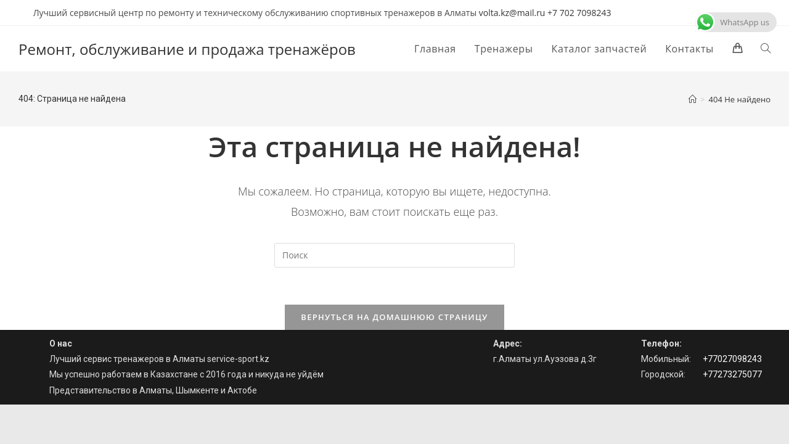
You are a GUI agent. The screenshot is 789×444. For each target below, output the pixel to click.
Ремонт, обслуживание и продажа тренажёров (187, 49)
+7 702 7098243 (579, 12)
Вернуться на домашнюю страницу (394, 317)
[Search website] (765, 49)
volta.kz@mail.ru (512, 12)
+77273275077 (732, 374)
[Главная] (693, 99)
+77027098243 (732, 359)
